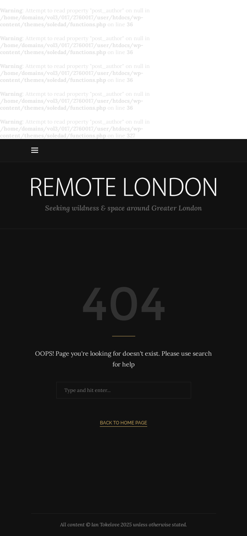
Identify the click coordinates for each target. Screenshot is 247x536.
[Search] (212, 150)
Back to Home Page (123, 423)
